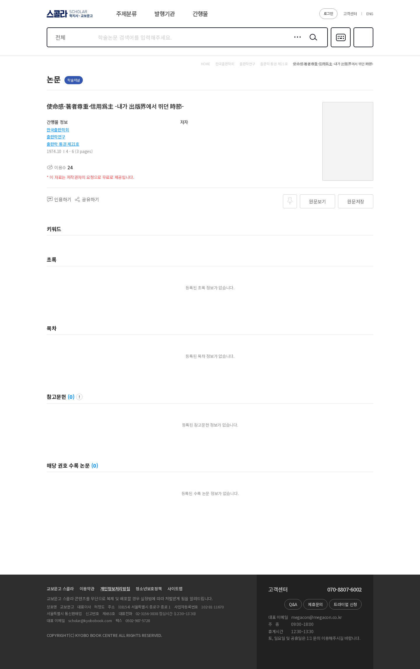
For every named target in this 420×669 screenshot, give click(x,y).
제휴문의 (315, 604)
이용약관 (87, 588)
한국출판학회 (58, 130)
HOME (205, 64)
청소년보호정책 (149, 588)
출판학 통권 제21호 (63, 144)
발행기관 (164, 13)
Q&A (293, 604)
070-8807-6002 (344, 589)
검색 (312, 41)
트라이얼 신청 (345, 604)
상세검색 (296, 41)
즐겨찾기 (362, 46)
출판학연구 (56, 137)
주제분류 (126, 13)
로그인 (328, 13)
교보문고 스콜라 (60, 588)
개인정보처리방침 (115, 588)
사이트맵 (174, 588)
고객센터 (350, 13)
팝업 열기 (79, 397)
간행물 (200, 13)
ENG (369, 13)
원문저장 (355, 201)
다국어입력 (340, 46)
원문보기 (317, 201)
